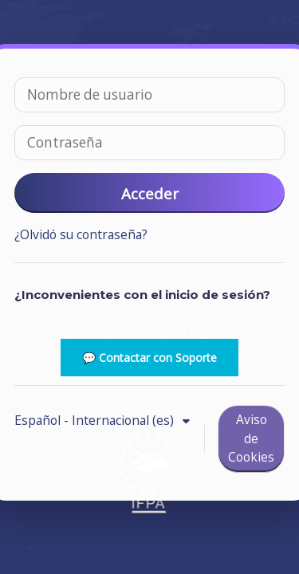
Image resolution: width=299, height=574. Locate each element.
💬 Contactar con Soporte (149, 357)
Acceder (150, 193)
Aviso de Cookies (251, 438)
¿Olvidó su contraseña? (81, 234)
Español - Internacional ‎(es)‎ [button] (95, 420)
